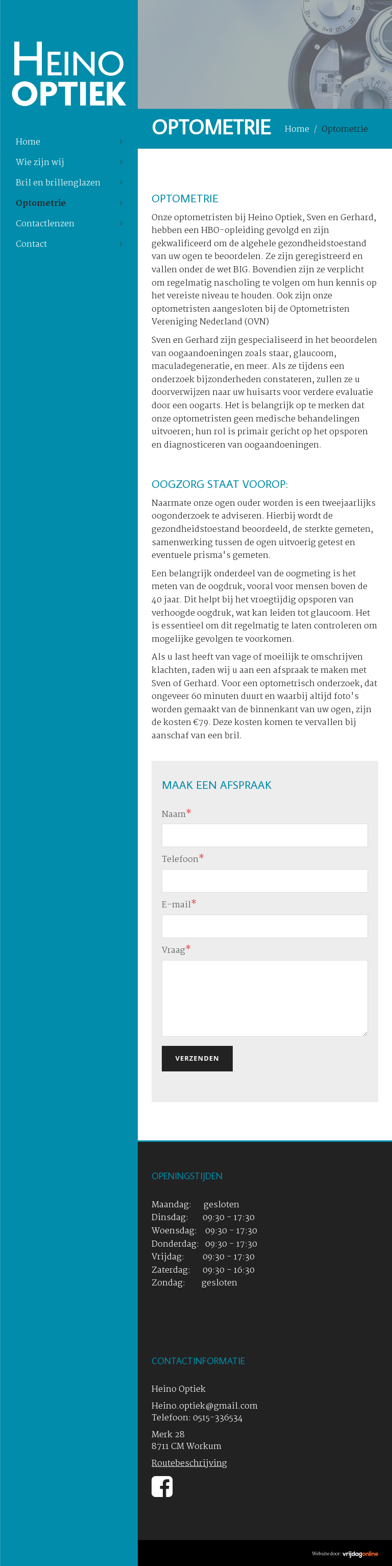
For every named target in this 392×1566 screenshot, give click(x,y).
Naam (176, 814)
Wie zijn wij (40, 163)
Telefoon (183, 859)
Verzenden (197, 1058)
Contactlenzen (45, 224)
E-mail (179, 905)
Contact (31, 244)
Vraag (176, 950)
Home (28, 142)
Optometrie (41, 204)
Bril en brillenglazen (58, 183)
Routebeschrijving (189, 1463)
